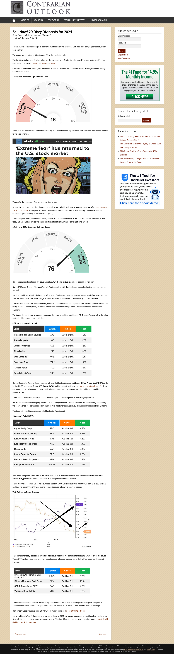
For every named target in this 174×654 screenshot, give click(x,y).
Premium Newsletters (74, 20)
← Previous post (19, 634)
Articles (25, 20)
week (35, 63)
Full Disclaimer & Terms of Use (133, 649)
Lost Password (124, 58)
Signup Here (123, 55)
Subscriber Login (98, 20)
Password (122, 43)
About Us (38, 20)
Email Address (124, 36)
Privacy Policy (151, 649)
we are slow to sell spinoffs (91, 386)
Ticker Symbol (124, 116)
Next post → (104, 634)
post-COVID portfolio (75, 611)
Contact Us (53, 20)
